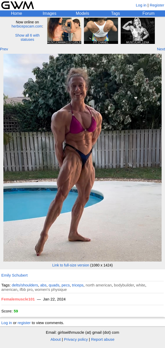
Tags (115, 13)
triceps (77, 285)
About (56, 339)
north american (99, 285)
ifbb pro (26, 289)
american (9, 289)
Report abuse (102, 339)
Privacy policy (76, 339)
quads (54, 285)
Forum (149, 13)
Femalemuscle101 (18, 299)
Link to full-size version (70, 265)
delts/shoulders (25, 285)
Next (161, 49)
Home (16, 13)
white (140, 285)
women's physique (51, 289)
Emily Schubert (14, 275)
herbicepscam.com (26, 26)
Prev (4, 49)
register (24, 322)
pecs (66, 285)
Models (82, 13)
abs (43, 285)
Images (49, 13)
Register (157, 5)
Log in (141, 5)
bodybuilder (124, 285)
